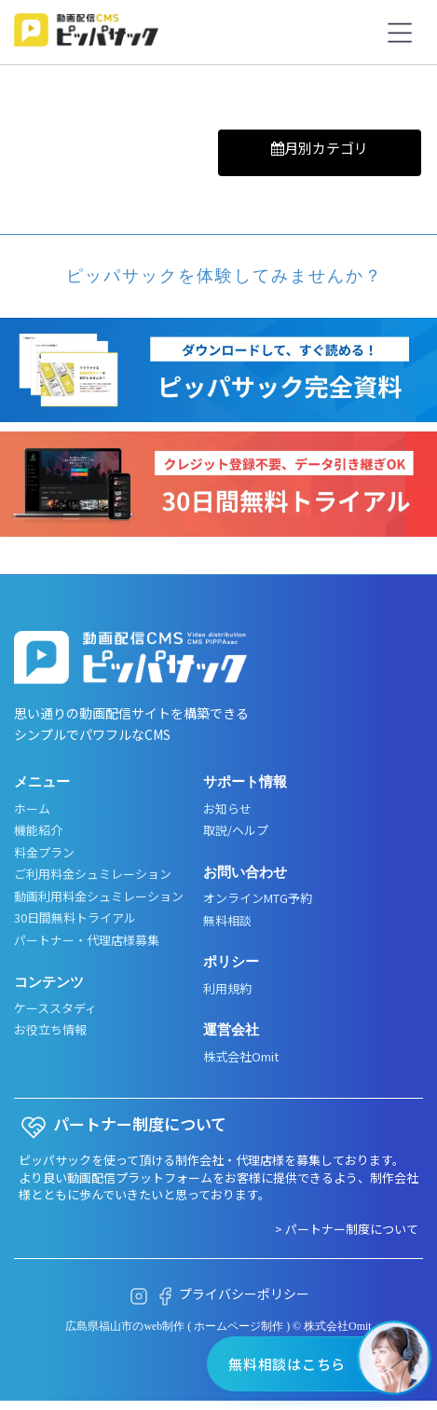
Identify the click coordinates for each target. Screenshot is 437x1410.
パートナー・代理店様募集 (86, 940)
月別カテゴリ (319, 147)
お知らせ (227, 809)
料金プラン (44, 852)
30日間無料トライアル (75, 918)
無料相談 (227, 920)
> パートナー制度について (346, 1229)
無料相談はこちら (287, 1364)
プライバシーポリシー (244, 1293)
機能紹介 (38, 830)
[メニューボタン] (399, 33)
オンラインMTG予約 (257, 898)
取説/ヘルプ (235, 830)
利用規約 (227, 988)
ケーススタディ (55, 1008)
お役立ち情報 (50, 1029)
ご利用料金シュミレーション (92, 874)
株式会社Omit (241, 1056)
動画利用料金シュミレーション (99, 896)
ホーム (32, 809)
